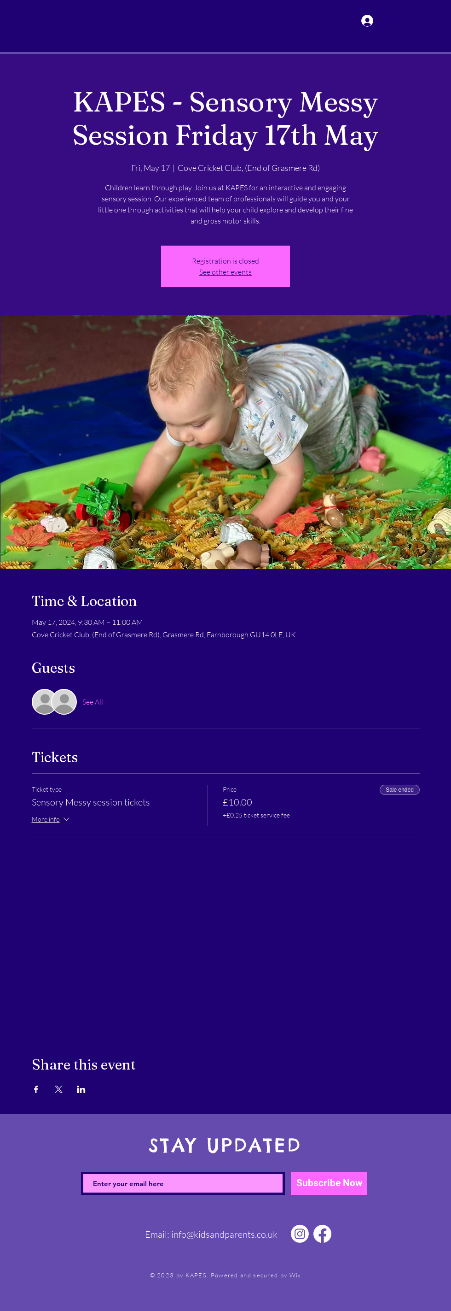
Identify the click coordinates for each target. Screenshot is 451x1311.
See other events (225, 271)
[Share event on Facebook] (36, 1089)
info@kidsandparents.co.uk (224, 1234)
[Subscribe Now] (329, 1183)
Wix (295, 1275)
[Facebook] (322, 1234)
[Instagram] (300, 1234)
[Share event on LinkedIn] (81, 1089)
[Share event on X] (58, 1089)
